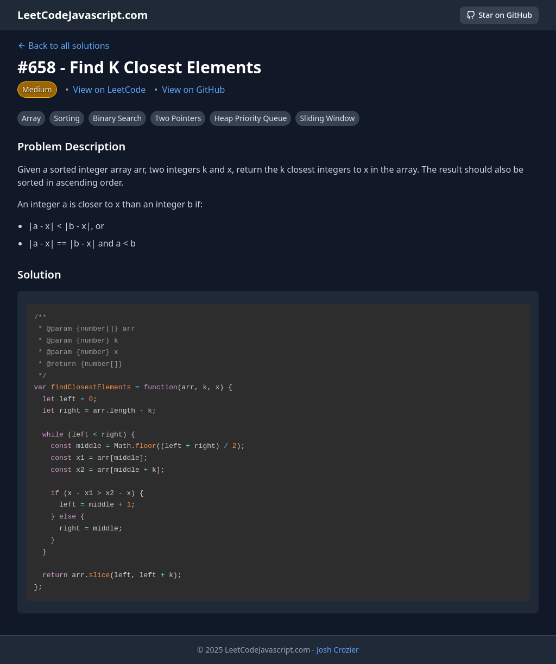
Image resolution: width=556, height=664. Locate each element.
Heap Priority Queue (250, 118)
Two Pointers (178, 118)
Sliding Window (327, 118)
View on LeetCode (109, 90)
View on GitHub (193, 90)
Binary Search (117, 118)
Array (31, 118)
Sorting (67, 118)
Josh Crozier (338, 649)
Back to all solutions (63, 46)
